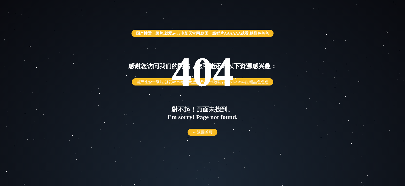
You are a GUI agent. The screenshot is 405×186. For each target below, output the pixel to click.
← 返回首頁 (202, 132)
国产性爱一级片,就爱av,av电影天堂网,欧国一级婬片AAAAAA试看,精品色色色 (202, 33)
